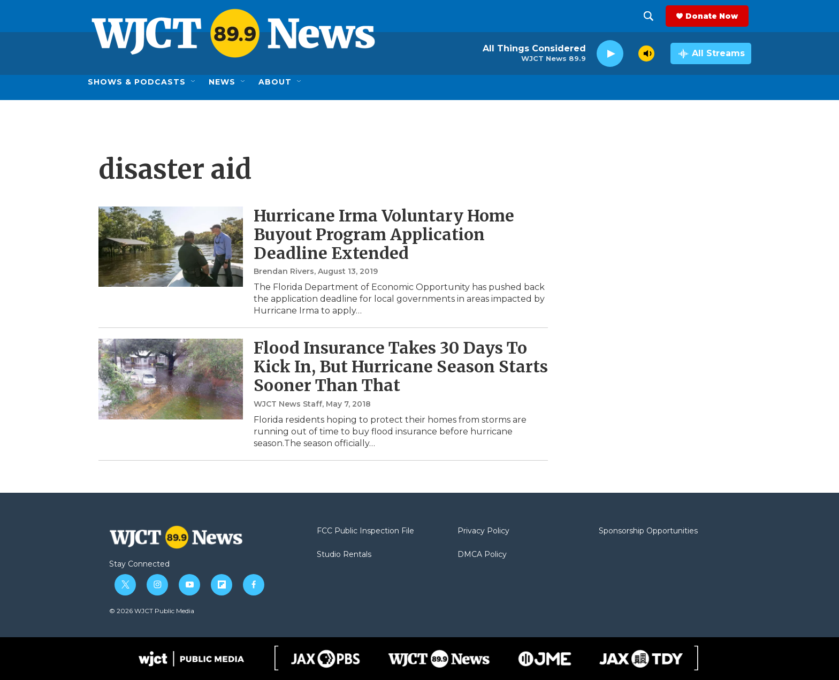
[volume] (646, 53)
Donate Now (714, 16)
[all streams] (710, 53)
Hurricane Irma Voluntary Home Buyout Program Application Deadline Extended (384, 234)
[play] (610, 54)
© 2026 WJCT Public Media (151, 611)
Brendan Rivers (284, 271)
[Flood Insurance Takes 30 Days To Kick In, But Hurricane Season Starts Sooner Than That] (170, 379)
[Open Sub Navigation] (193, 82)
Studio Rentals (344, 555)
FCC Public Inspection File (365, 531)
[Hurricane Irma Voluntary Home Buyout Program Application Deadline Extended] (170, 247)
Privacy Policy (483, 531)
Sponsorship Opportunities (648, 531)
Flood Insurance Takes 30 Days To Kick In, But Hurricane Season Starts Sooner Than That (401, 366)
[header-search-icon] (651, 16)
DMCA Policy (482, 555)
